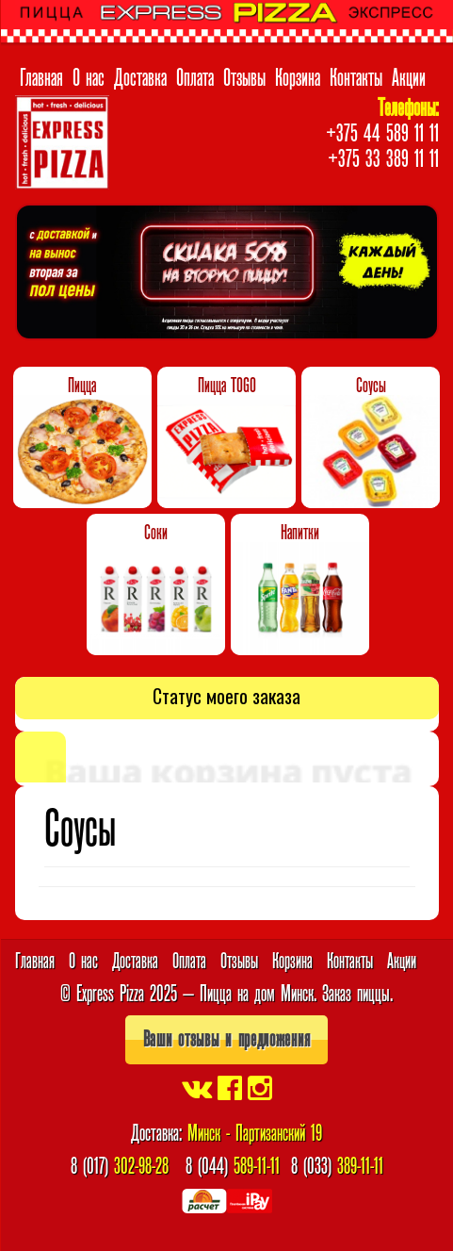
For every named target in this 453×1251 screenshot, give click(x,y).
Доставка (140, 77)
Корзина (297, 77)
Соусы (371, 385)
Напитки (300, 532)
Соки (156, 532)
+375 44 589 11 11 (382, 133)
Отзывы (244, 77)
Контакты (356, 77)
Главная (41, 77)
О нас (89, 77)
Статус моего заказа (226, 696)
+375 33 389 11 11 (383, 158)
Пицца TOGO (227, 385)
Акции (409, 77)
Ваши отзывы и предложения (227, 1039)
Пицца (82, 385)
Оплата (195, 77)
